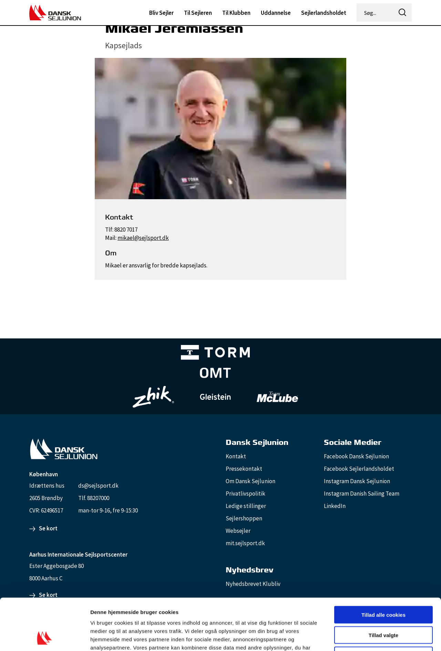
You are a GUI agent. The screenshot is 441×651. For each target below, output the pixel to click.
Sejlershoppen (244, 518)
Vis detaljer (358, 637)
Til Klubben (236, 13)
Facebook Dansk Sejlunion (356, 456)
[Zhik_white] (153, 397)
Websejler (238, 531)
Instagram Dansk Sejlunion (357, 481)
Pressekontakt (244, 468)
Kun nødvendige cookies (383, 607)
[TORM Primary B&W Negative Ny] (215, 354)
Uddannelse (276, 13)
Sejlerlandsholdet (323, 13)
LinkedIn (335, 506)
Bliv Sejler (161, 13)
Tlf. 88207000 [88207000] (93, 498)
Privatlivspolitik (245, 493)
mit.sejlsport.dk (245, 543)
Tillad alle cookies (383, 566)
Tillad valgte (383, 587)
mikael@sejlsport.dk (143, 238)
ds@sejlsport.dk (98, 485)
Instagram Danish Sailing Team (361, 493)
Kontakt (236, 456)
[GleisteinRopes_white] (215, 397)
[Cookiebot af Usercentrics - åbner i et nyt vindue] (44, 637)
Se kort (48, 528)
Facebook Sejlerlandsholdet (359, 468)
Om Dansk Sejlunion (250, 481)
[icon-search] (402, 12)
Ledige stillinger (246, 506)
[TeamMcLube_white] (277, 396)
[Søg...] (375, 13)
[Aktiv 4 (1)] (215, 374)
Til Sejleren (198, 13)
